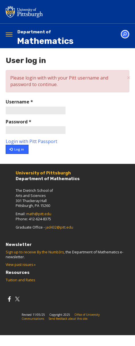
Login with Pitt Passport (31, 141)
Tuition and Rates (20, 280)
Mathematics (45, 37)
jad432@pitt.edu (59, 227)
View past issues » (21, 264)
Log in (16, 149)
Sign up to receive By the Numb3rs (35, 252)
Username (19, 102)
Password (18, 122)
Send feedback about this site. (68, 319)
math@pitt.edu (38, 213)
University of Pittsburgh (47, 12)
